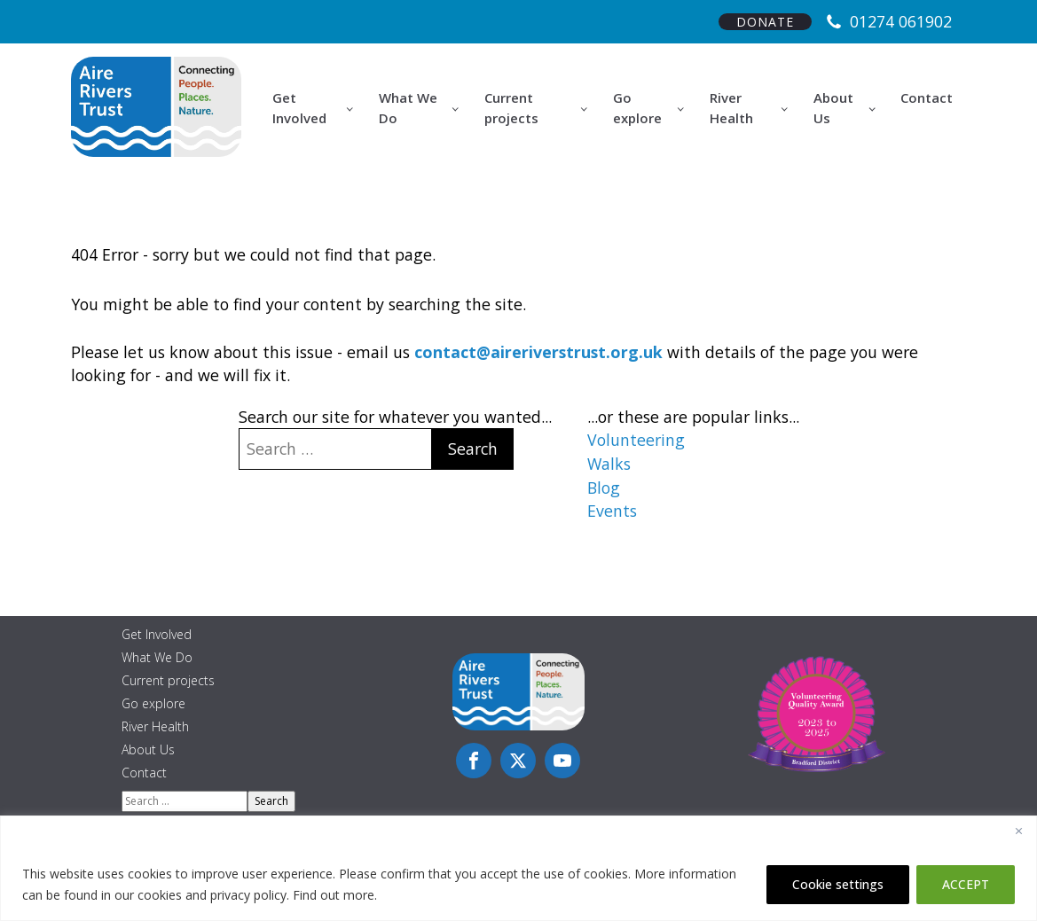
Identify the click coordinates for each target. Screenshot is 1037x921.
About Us (833, 108)
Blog (603, 487)
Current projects (511, 108)
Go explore (637, 108)
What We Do (408, 108)
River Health (731, 108)
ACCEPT (965, 884)
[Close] (1018, 830)
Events (612, 510)
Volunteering (636, 439)
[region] (518, 868)
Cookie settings (838, 884)
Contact (926, 97)
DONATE (765, 21)
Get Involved (299, 108)
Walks (609, 463)
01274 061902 (901, 21)
